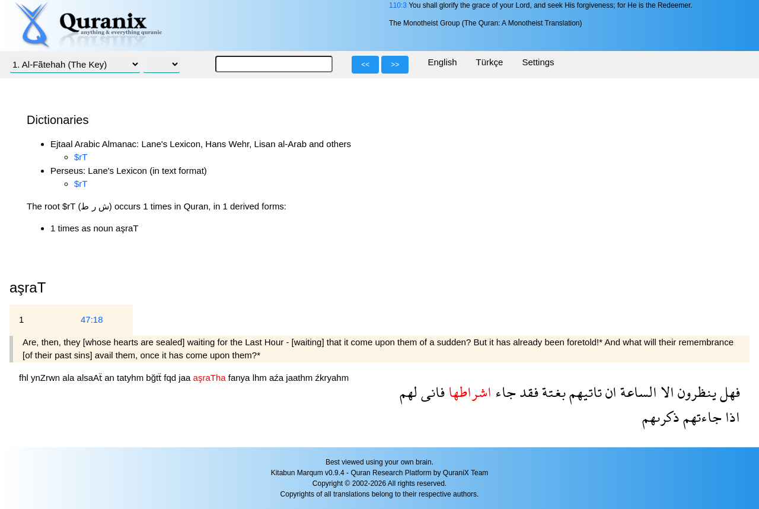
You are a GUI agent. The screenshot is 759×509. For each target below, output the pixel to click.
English (442, 62)
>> (395, 65)
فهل (728, 392)
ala (69, 378)
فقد (527, 392)
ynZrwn (46, 378)
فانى (431, 392)
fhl (25, 378)
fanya (240, 378)
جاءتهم (701, 417)
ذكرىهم (661, 417)
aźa (277, 378)
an (110, 378)
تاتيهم (584, 392)
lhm (261, 378)
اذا (731, 417)
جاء (504, 392)
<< (365, 65)
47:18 (92, 319)
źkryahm (332, 378)
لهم (408, 392)
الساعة (637, 392)
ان (609, 392)
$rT (81, 157)
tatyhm (131, 378)
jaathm (300, 378)
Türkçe (489, 62)
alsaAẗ (91, 378)
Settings (538, 62)
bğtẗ (155, 378)
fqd (171, 378)
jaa (185, 378)
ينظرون (695, 392)
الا (665, 392)
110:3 (398, 5)
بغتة (552, 392)
